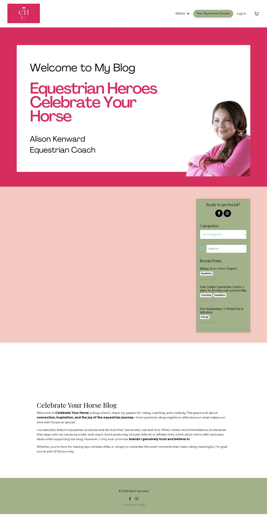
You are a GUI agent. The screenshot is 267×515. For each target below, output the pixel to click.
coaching (206, 295)
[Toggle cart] (257, 14)
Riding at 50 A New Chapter (218, 269)
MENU (182, 13)
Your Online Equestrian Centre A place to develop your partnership (223, 288)
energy (204, 317)
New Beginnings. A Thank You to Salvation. (221, 310)
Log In (241, 13)
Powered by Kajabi (133, 505)
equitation (206, 273)
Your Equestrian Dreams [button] (213, 13)
